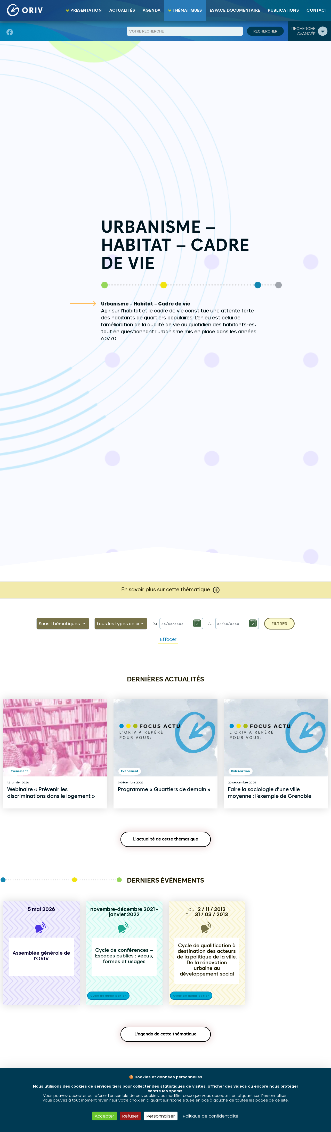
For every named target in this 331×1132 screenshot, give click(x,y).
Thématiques (187, 10)
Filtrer (279, 623)
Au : (211, 623)
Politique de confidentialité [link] (210, 1115)
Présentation (86, 10)
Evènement (19, 771)
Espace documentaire (235, 10)
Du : (155, 623)
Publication (240, 771)
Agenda (151, 10)
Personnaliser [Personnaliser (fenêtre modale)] (161, 1115)
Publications (283, 10)
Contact (316, 10)
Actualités (122, 10)
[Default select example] (120, 624)
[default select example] (62, 624)
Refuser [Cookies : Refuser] (130, 1115)
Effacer (168, 639)
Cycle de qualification (108, 995)
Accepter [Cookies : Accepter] (104, 1115)
